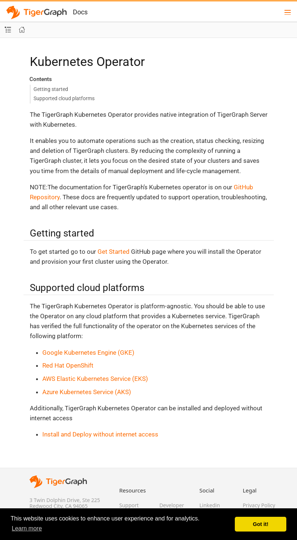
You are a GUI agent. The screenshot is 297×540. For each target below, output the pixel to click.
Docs (80, 12)
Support (129, 505)
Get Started (114, 251)
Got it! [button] (260, 524)
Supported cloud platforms (64, 98)
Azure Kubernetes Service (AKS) (86, 392)
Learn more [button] (27, 528)
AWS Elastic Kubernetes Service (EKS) (95, 378)
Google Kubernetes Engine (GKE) (88, 352)
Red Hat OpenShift (67, 365)
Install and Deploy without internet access (100, 434)
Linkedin (209, 505)
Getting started (50, 89)
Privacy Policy (259, 505)
